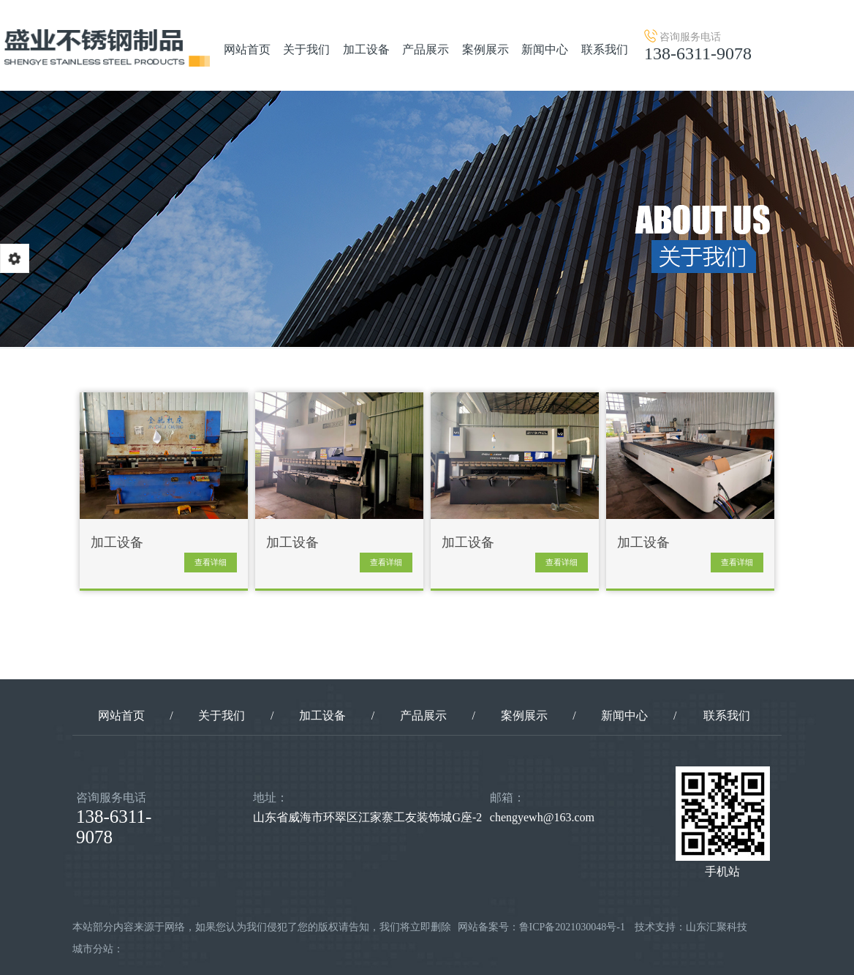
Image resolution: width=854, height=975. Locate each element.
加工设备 (366, 49)
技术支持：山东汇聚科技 (691, 927)
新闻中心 (544, 49)
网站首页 (247, 49)
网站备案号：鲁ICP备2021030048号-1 (541, 927)
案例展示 (485, 49)
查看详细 (210, 562)
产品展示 (425, 49)
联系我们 (604, 49)
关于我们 (306, 49)
